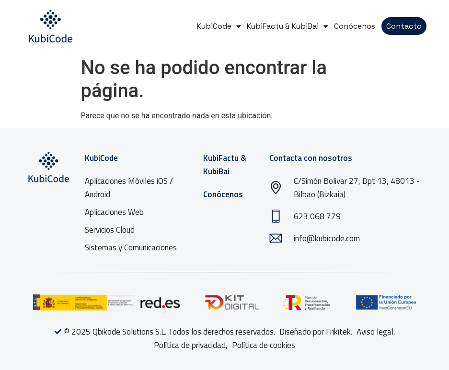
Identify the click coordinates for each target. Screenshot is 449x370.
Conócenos (354, 26)
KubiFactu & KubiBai (287, 26)
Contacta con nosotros (310, 158)
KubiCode (219, 26)
